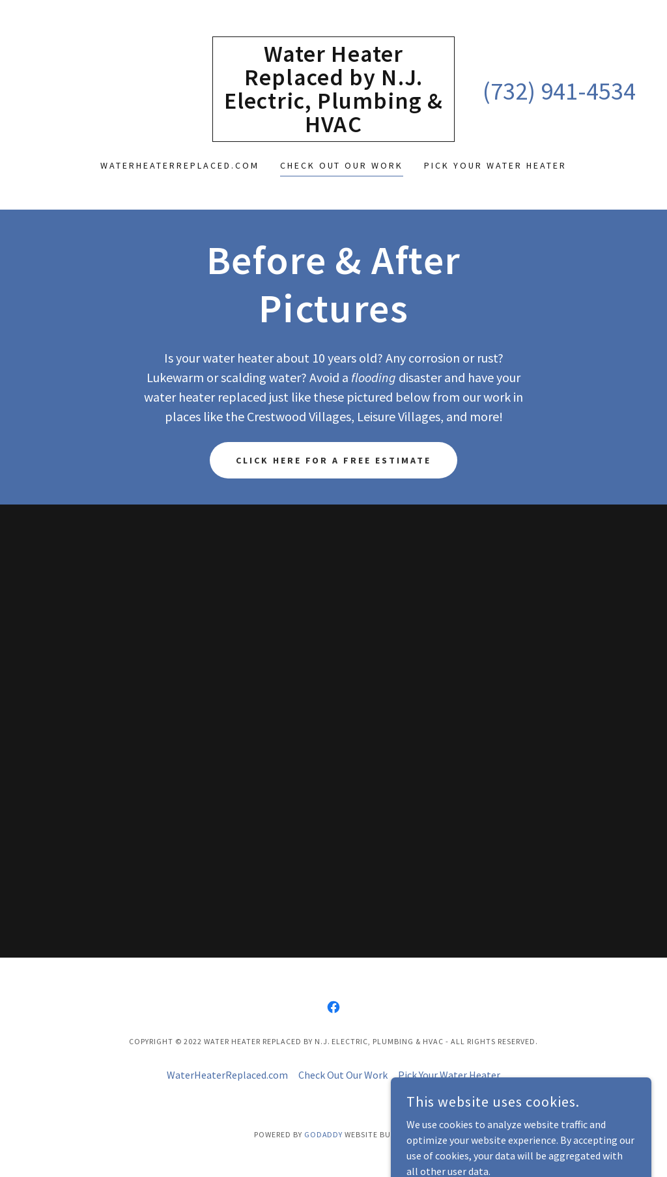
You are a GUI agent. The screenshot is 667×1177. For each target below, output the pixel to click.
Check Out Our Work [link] (342, 165)
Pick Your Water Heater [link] (495, 165)
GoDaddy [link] (323, 1134)
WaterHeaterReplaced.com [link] (179, 165)
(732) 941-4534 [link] (559, 91)
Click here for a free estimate (334, 460)
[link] (333, 128)
